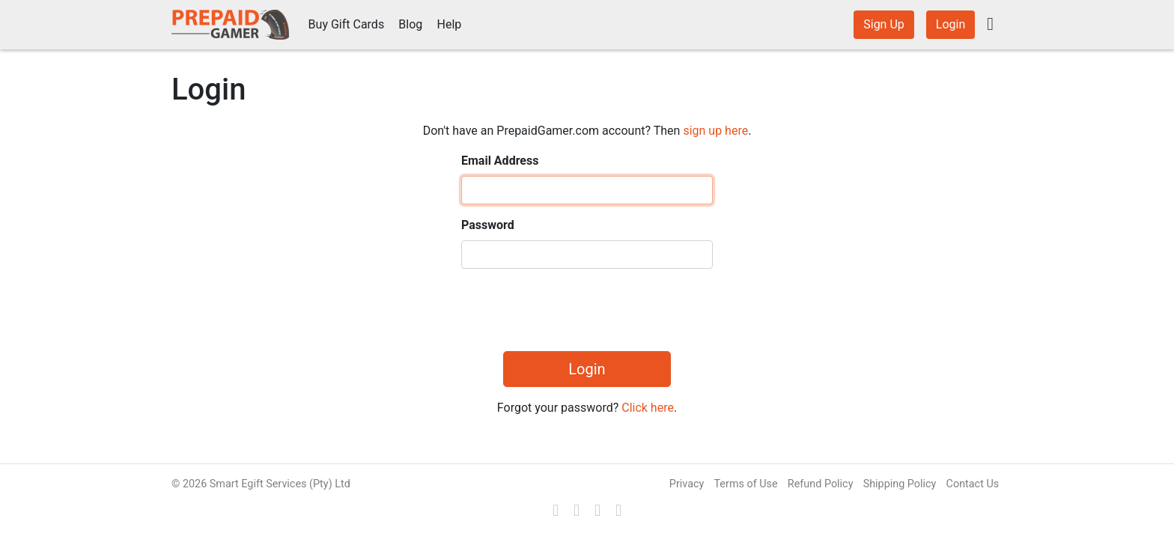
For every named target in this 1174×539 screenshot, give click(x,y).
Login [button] (950, 24)
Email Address (499, 160)
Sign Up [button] (883, 24)
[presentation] (575, 310)
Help (449, 24)
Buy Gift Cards (346, 24)
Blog (410, 24)
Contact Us (973, 484)
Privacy (687, 484)
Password (487, 225)
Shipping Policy (900, 484)
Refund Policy (821, 484)
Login (586, 369)
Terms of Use (745, 484)
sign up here (715, 131)
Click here (647, 408)
